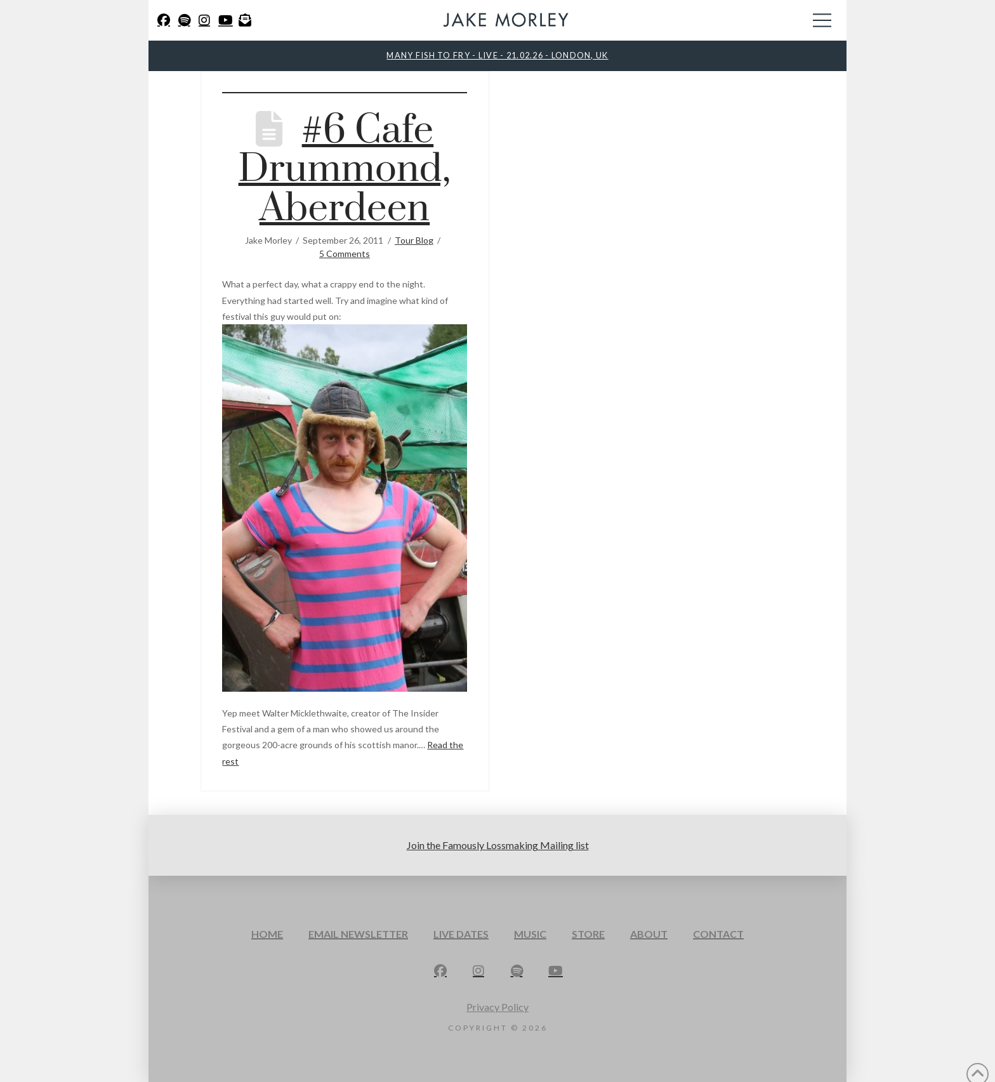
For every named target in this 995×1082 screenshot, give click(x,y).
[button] (822, 20)
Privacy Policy (497, 1007)
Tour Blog (414, 240)
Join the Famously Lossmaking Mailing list (498, 845)
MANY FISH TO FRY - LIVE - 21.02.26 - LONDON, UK (497, 55)
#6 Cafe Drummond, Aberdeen (345, 170)
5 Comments (344, 253)
